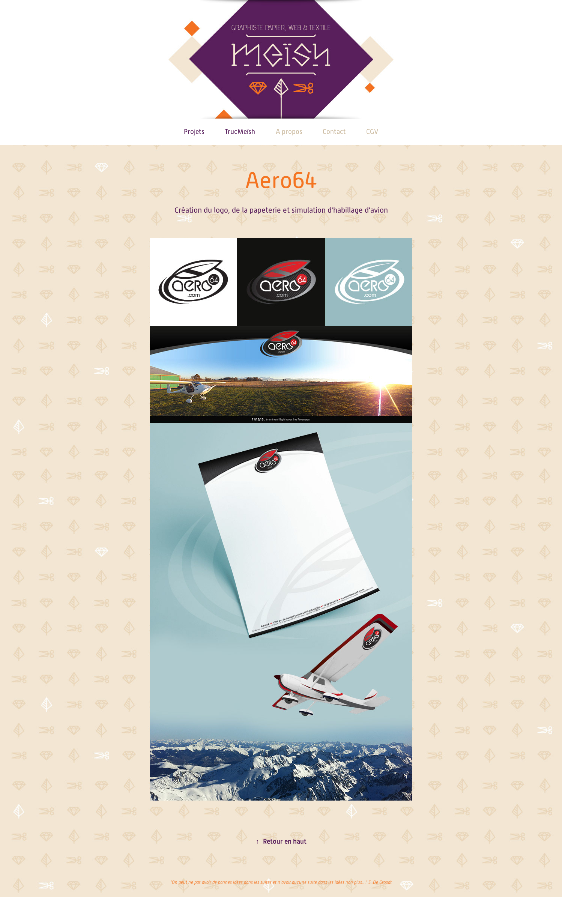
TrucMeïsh (240, 131)
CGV (372, 131)
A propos (289, 131)
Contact (334, 131)
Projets (194, 131)
